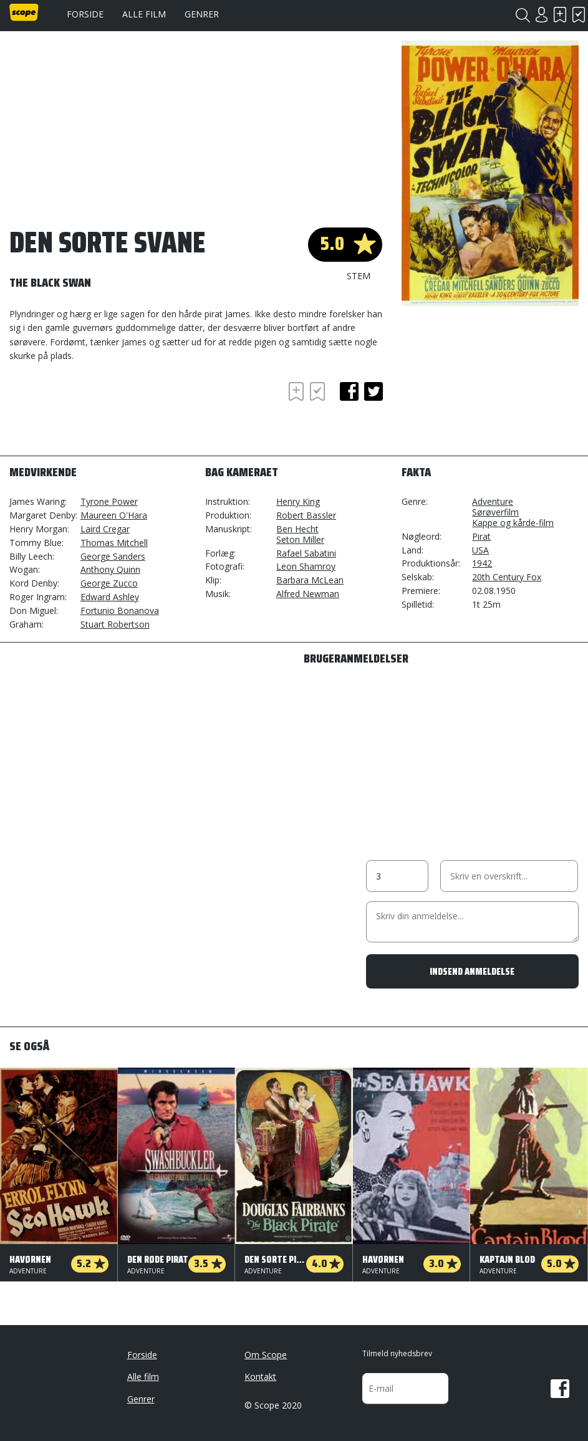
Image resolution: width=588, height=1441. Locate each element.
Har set (578, 14)
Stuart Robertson (115, 624)
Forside (85, 14)
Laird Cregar (105, 529)
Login (541, 14)
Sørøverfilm (495, 512)
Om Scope (265, 1355)
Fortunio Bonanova (119, 610)
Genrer (202, 14)
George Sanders (112, 556)
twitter (373, 391)
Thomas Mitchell (114, 542)
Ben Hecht (297, 529)
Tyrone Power (109, 501)
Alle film (144, 14)
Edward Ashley (109, 597)
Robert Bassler (306, 515)
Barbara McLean (310, 580)
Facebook (560, 1388)
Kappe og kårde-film (513, 523)
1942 (482, 563)
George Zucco (109, 583)
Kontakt (260, 1376)
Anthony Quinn (110, 569)
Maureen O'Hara (113, 515)
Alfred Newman (307, 594)
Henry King (298, 501)
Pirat (481, 536)
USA (480, 550)
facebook (349, 391)
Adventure (492, 501)
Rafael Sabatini (306, 553)
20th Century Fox (506, 577)
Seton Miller (300, 539)
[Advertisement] (109, 413)
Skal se (560, 14)
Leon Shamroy (305, 566)
